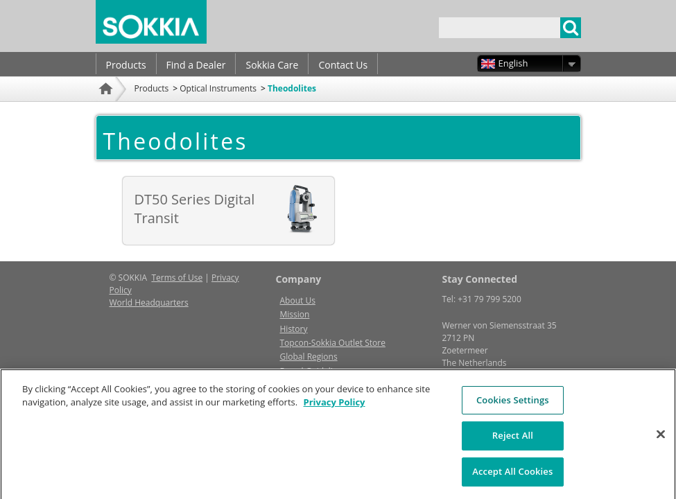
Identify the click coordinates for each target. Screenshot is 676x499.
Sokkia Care (271, 64)
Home (107, 107)
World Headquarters (149, 302)
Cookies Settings (512, 406)
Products (126, 64)
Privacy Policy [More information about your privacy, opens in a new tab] (334, 408)
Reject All (512, 441)
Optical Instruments (218, 88)
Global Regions (309, 356)
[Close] (660, 440)
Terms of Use (176, 277)
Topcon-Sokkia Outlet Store (332, 343)
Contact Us (342, 64)
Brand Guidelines (313, 371)
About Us (297, 300)
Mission (295, 314)
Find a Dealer (196, 64)
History (294, 329)
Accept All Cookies (512, 477)
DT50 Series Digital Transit (195, 208)
